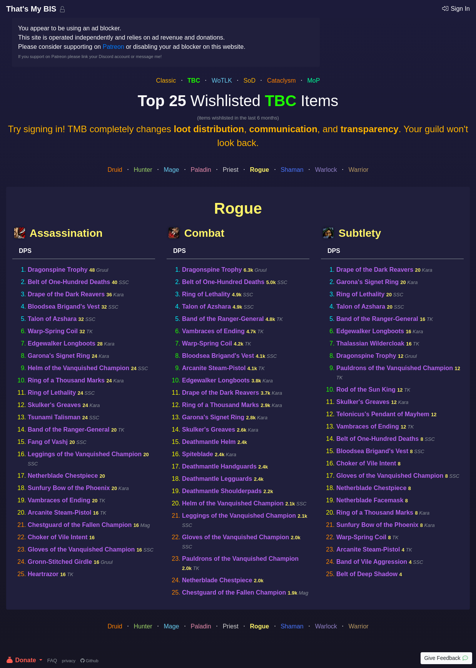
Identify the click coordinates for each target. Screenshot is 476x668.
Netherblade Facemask (369, 500)
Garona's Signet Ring (59, 355)
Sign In (455, 8)
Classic (166, 80)
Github (89, 660)
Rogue (259, 169)
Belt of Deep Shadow (367, 574)
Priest (231, 169)
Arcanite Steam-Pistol (59, 512)
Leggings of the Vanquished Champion (85, 454)
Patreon (113, 46)
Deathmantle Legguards (217, 478)
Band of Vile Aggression (371, 561)
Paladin (200, 169)
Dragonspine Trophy (58, 269)
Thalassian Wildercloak (370, 343)
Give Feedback (446, 658)
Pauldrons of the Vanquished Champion (240, 558)
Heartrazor (43, 574)
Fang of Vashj (48, 442)
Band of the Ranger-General (68, 429)
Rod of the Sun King (366, 389)
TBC (193, 80)
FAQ (52, 660)
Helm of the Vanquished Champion (78, 368)
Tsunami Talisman (54, 417)
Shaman (292, 169)
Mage (171, 169)
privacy (68, 660)
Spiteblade (197, 454)
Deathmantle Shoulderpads (222, 491)
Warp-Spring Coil (53, 331)
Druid (114, 169)
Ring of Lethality (52, 392)
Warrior (359, 169)
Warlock (326, 169)
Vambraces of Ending (59, 500)
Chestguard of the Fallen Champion (80, 525)
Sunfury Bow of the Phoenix (69, 488)
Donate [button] (22, 660)
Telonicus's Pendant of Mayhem (382, 414)
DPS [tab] (25, 251)
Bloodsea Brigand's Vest (64, 306)
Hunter (143, 169)
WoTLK (222, 80)
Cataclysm (281, 80)
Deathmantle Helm (209, 442)
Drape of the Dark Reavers (66, 294)
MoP (313, 80)
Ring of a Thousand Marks (66, 380)
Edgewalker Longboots (61, 343)
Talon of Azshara (52, 319)
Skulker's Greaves (54, 405)
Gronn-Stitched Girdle (60, 561)
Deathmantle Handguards (219, 466)
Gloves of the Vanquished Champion (81, 549)
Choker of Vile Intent (57, 537)
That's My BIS (32, 9)
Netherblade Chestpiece (63, 475)
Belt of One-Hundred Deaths (69, 282)
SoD (250, 80)
